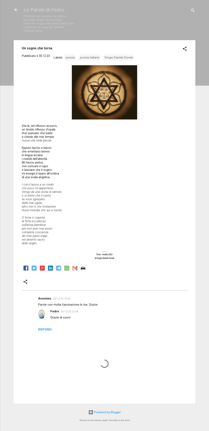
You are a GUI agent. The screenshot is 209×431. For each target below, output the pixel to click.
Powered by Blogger (104, 412)
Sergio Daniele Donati (118, 57)
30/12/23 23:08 (69, 311)
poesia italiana (89, 57)
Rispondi (45, 329)
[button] (184, 49)
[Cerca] (192, 11)
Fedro (54, 311)
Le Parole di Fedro (43, 10)
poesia (70, 57)
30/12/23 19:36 (61, 298)
